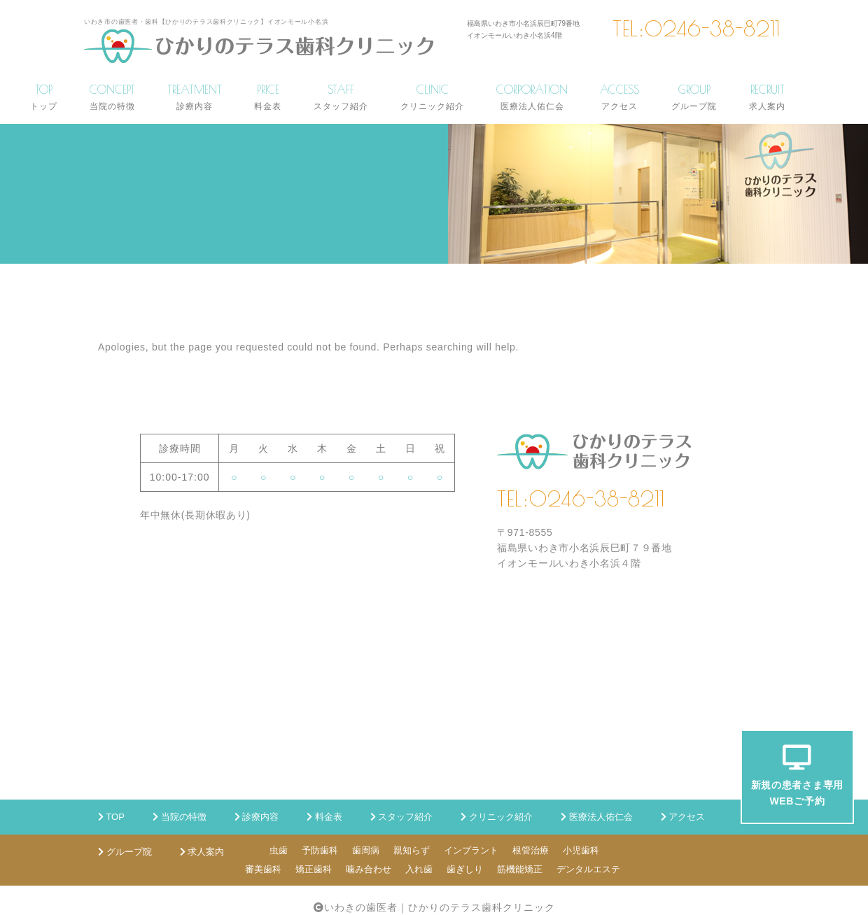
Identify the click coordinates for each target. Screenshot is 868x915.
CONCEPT (112, 97)
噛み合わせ (368, 869)
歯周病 (365, 850)
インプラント (471, 850)
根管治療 (530, 850)
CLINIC (432, 97)
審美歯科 (263, 869)
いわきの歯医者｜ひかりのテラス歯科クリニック (439, 907)
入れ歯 (419, 869)
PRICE (267, 97)
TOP (43, 97)
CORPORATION (532, 97)
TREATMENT (194, 97)
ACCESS (619, 97)
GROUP (694, 97)
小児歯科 (581, 850)
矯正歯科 (313, 869)
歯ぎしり (465, 869)
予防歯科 (320, 850)
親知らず (411, 850)
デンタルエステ (588, 869)
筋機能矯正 (519, 869)
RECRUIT (767, 97)
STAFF (341, 97)
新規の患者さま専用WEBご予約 (797, 775)
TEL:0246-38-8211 (696, 28)
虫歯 (279, 850)
